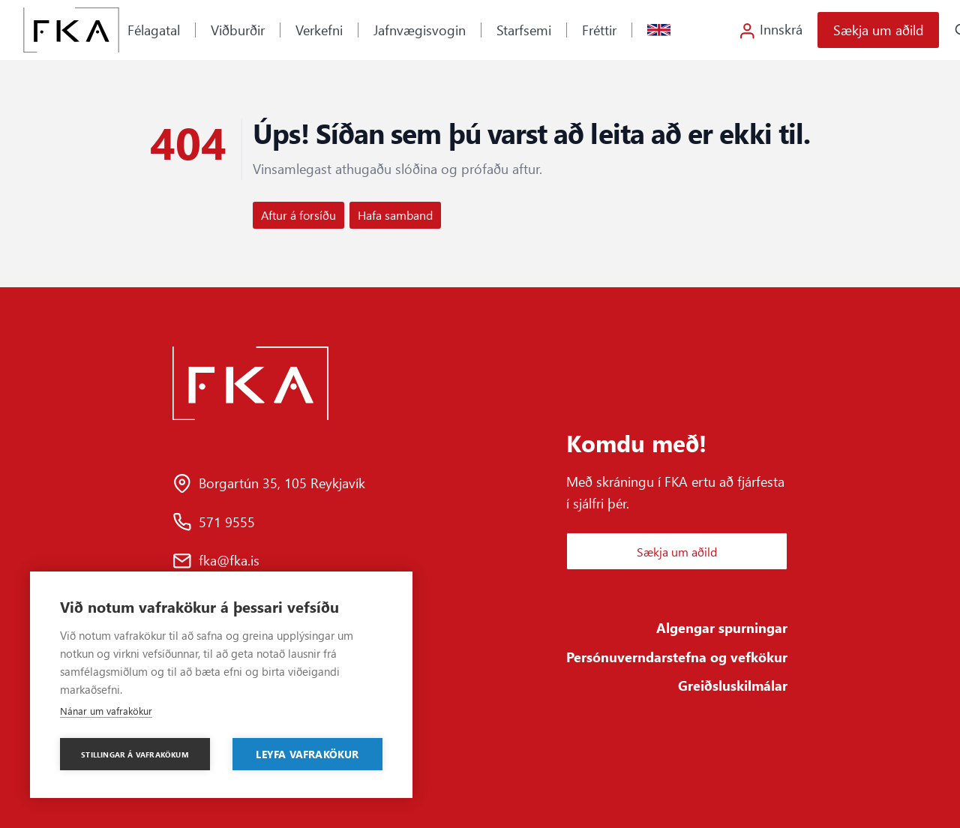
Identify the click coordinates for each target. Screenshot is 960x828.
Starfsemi (523, 29)
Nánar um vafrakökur (106, 710)
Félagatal (154, 29)
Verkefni (319, 29)
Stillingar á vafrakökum (135, 754)
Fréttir (599, 29)
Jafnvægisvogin (420, 29)
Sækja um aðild (878, 29)
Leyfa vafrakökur (307, 753)
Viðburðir (238, 29)
